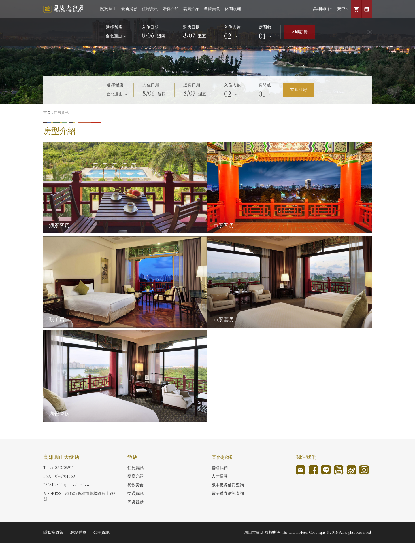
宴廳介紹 (191, 8)
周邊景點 (135, 502)
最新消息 (129, 8)
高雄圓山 (323, 8)
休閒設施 (233, 8)
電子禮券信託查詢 (228, 493)
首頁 (47, 112)
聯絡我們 (220, 467)
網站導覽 (78, 532)
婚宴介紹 (171, 8)
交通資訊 (135, 493)
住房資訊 (150, 8)
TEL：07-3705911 (58, 467)
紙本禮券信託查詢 (228, 485)
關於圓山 (108, 8)
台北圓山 (114, 36)
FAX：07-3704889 (59, 476)
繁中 (343, 8)
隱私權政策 (53, 532)
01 (263, 36)
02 (229, 36)
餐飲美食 (212, 8)
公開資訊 (101, 532)
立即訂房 (299, 31)
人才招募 (220, 476)
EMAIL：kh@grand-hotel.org (66, 485)
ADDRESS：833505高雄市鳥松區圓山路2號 (79, 496)
